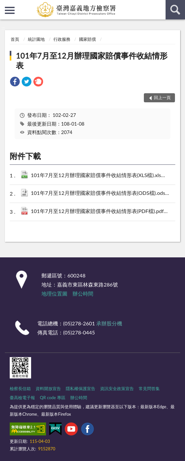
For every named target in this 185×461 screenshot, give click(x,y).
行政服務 (61, 39)
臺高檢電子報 (22, 397)
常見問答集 (149, 388)
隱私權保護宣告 (80, 388)
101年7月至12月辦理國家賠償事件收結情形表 (92, 60)
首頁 (15, 39)
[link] (15, 82)
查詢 (175, 9)
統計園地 (36, 39)
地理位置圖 (54, 293)
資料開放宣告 (48, 388)
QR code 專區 (52, 397)
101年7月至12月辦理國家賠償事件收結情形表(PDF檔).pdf (101, 211)
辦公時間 (83, 293)
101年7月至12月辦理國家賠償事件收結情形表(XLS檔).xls (101, 175)
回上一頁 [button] (162, 97)
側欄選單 (10, 10)
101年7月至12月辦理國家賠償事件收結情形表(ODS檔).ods (101, 193)
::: (5, 4)
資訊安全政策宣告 (117, 388)
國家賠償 (87, 39)
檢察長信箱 (20, 388)
